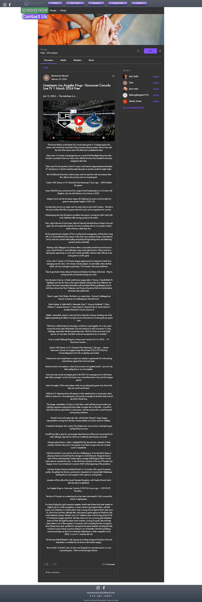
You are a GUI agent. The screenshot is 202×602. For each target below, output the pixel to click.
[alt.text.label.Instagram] (5, 5)
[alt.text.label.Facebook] (9, 5)
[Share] (113, 76)
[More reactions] (53, 564)
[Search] (138, 50)
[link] (48, 60)
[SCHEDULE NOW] (35, 10)
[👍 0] (46, 564)
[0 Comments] (108, 564)
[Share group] (160, 50)
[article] (78, 326)
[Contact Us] (35, 16)
